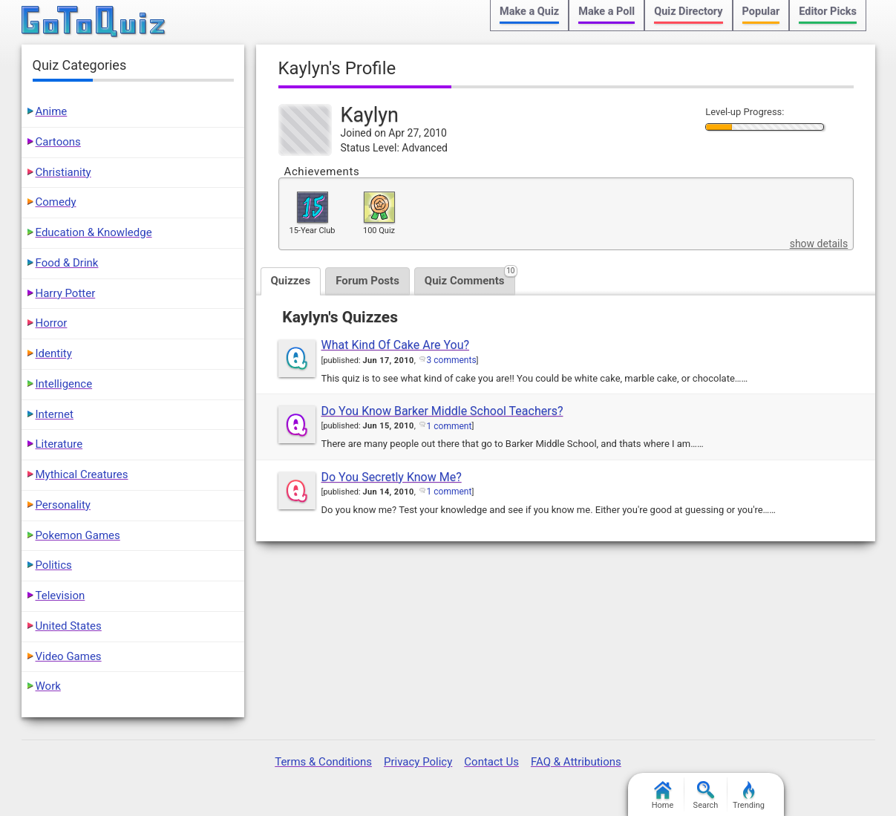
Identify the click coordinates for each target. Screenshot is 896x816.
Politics (54, 565)
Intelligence (64, 384)
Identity (54, 353)
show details (819, 243)
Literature (59, 444)
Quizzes (291, 280)
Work (48, 686)
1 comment (449, 426)
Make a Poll (606, 11)
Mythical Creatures (82, 474)
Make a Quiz (529, 11)
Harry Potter (66, 293)
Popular (761, 11)
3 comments (452, 360)
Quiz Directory (688, 11)
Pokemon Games (78, 535)
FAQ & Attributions (576, 761)
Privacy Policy (418, 761)
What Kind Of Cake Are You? (395, 345)
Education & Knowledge (94, 232)
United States (69, 626)
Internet (54, 414)
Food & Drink (67, 263)
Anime (52, 111)
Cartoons (58, 141)
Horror (52, 323)
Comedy (56, 202)
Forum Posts (367, 280)
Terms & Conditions (323, 761)
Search (706, 795)
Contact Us (491, 761)
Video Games (69, 656)
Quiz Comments (470, 277)
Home (663, 795)
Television (60, 595)
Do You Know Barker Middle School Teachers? (442, 411)
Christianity (63, 172)
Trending (749, 795)
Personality (63, 505)
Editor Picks (828, 11)
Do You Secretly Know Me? (391, 477)
